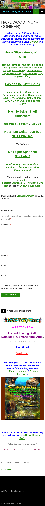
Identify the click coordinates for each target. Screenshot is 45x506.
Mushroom (17, 183)
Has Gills (36, 124)
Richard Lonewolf (18, 371)
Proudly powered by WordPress (11, 503)
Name (4, 256)
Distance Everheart (25, 196)
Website (4, 276)
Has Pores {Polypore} (16, 124)
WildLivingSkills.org (30, 186)
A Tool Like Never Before (19, 311)
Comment (6, 225)
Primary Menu (42, 11)
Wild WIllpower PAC (30, 437)
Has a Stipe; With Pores (22, 84)
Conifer (34, 41)
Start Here (22, 353)
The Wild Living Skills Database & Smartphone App (17, 11)
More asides (7, 469)
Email (4, 266)
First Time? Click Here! (10, 462)
